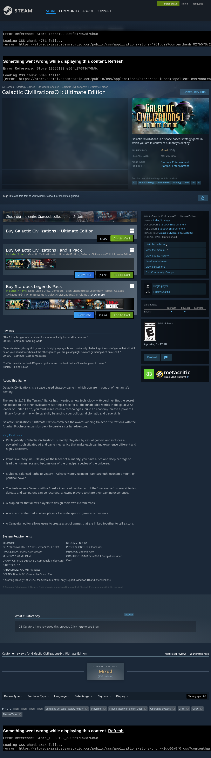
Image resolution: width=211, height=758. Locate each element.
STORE (51, 11)
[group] (105, 716)
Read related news (156, 336)
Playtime (102, 701)
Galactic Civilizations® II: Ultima (67, 299)
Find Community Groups (160, 347)
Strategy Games (25, 91)
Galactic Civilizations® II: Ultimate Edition (106, 259)
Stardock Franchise (48, 91)
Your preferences (199, 658)
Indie (156, 295)
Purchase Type (37, 701)
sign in (185, 3)
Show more (97, 299)
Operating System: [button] (160, 713)
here (81, 631)
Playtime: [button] (96, 713)
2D (193, 187)
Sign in (7, 201)
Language (60, 701)
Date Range (82, 701)
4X (134, 187)
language (198, 3)
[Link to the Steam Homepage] (21, 14)
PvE (187, 187)
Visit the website (157, 320)
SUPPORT (103, 11)
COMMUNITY (69, 11)
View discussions (155, 342)
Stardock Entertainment (175, 167)
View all (129, 619)
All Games (8, 91)
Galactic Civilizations (170, 308)
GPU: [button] (195, 713)
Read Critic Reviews (175, 381)
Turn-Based (164, 187)
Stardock (188, 308)
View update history (157, 331)
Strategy (177, 187)
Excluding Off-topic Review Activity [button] (64, 713)
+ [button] (198, 187)
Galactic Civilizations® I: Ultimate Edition (53, 259)
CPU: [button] (182, 713)
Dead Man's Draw (39, 295)
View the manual (157, 325)
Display (120, 701)
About (88, 11)
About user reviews (175, 658)
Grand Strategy (147, 187)
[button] (122, 243)
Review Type (12, 701)
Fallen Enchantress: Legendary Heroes (88, 295)
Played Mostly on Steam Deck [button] (125, 713)
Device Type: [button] (10, 719)
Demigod (57, 295)
